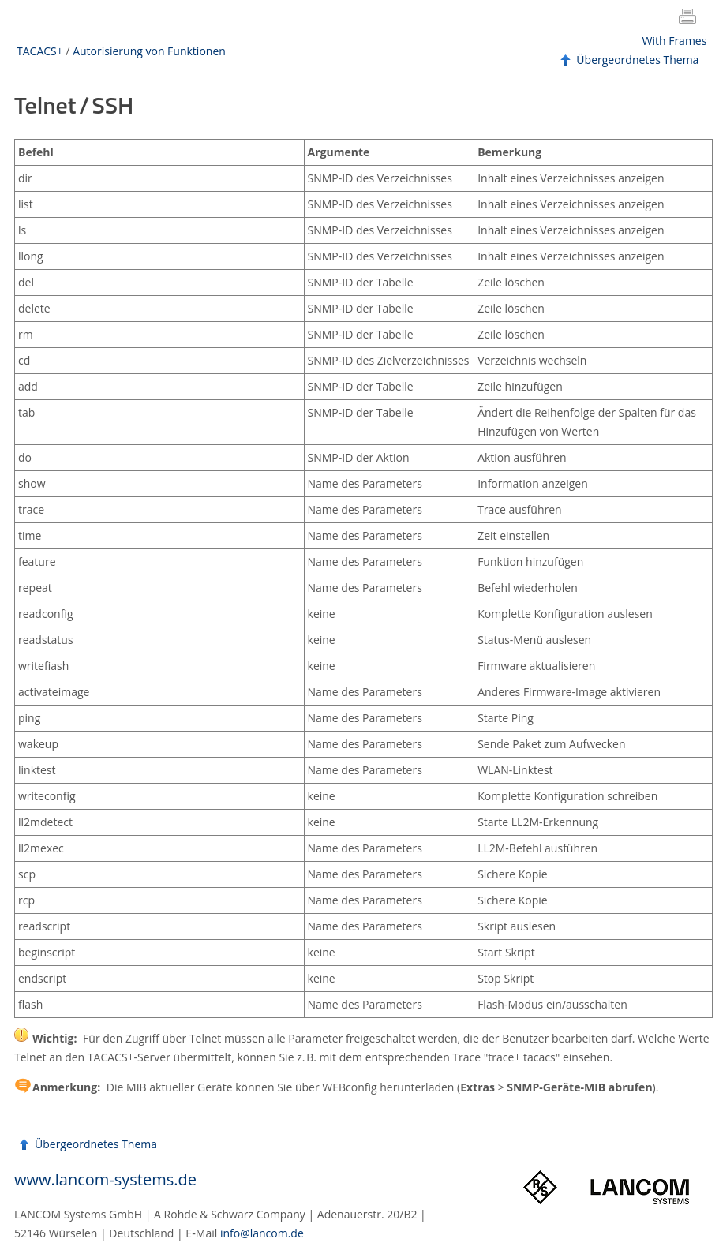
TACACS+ (40, 50)
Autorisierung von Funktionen (149, 50)
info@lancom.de (262, 1233)
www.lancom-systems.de (105, 1179)
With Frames (674, 40)
